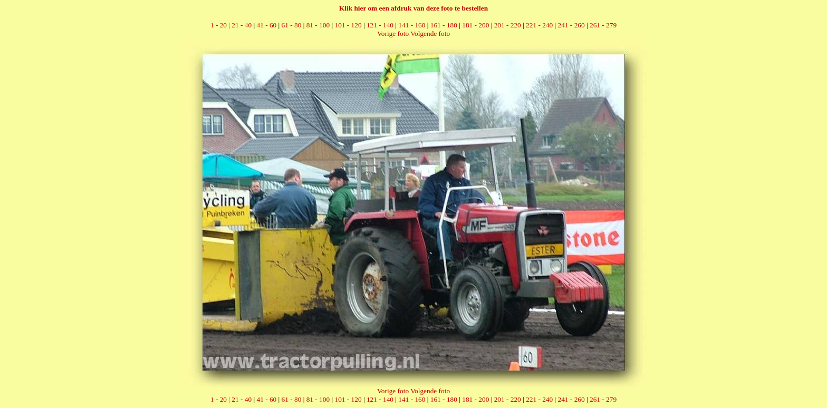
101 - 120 (347, 25)
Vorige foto (393, 33)
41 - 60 (266, 25)
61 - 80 (292, 25)
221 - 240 (539, 25)
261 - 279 (603, 25)
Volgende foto (430, 33)
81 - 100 (318, 25)
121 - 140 (380, 25)
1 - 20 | (221, 25)
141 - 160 (411, 25)
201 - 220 (507, 25)
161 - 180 (443, 25)
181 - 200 (475, 25)
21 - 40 (242, 25)
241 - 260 (571, 25)
